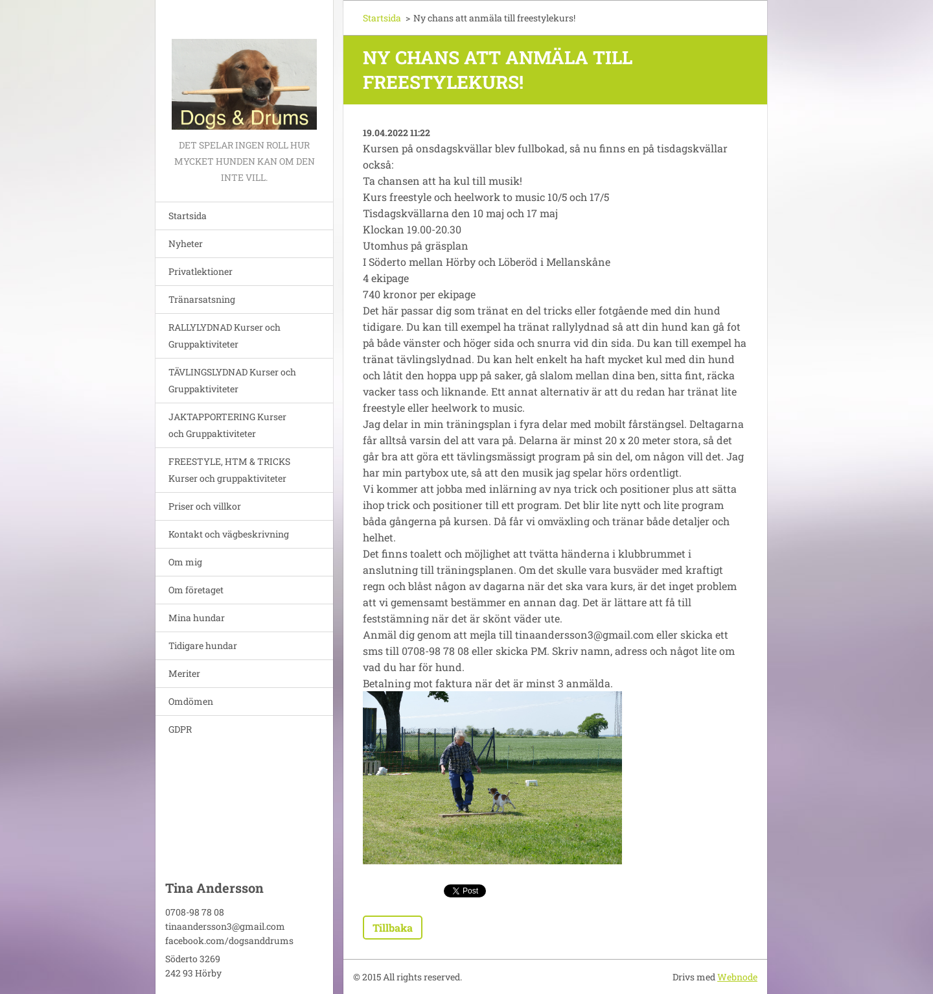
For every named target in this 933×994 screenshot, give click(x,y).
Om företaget (196, 590)
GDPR (180, 729)
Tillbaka (393, 927)
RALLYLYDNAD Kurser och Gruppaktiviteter (224, 335)
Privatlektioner (200, 271)
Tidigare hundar (202, 645)
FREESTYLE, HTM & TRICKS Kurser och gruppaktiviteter (229, 469)
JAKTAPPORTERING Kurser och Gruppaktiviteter (227, 425)
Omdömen (190, 701)
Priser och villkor (204, 506)
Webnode (737, 977)
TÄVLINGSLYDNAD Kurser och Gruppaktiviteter (232, 380)
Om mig (185, 562)
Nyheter (185, 243)
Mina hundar (196, 617)
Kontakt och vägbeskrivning (228, 534)
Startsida (187, 215)
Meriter (184, 673)
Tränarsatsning (201, 299)
